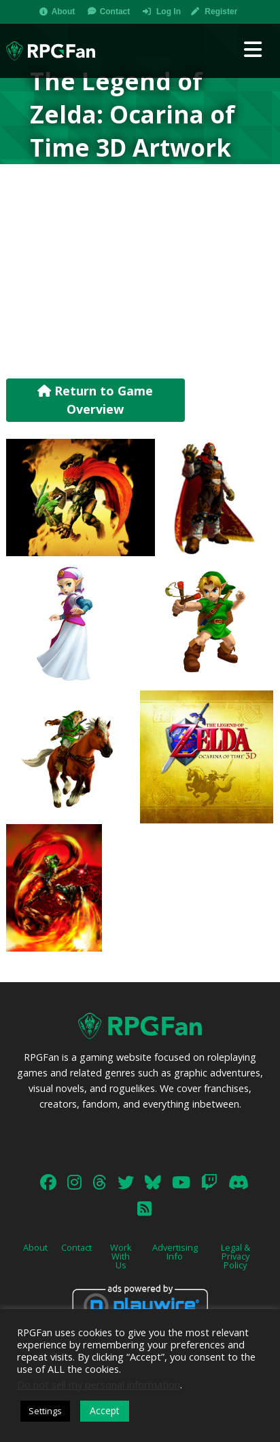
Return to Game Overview (95, 400)
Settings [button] (45, 1411)
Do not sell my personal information (98, 1384)
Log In (168, 11)
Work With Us (121, 1256)
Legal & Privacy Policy (235, 1256)
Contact (115, 11)
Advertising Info (175, 1251)
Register (221, 11)
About (63, 11)
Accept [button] (105, 1410)
